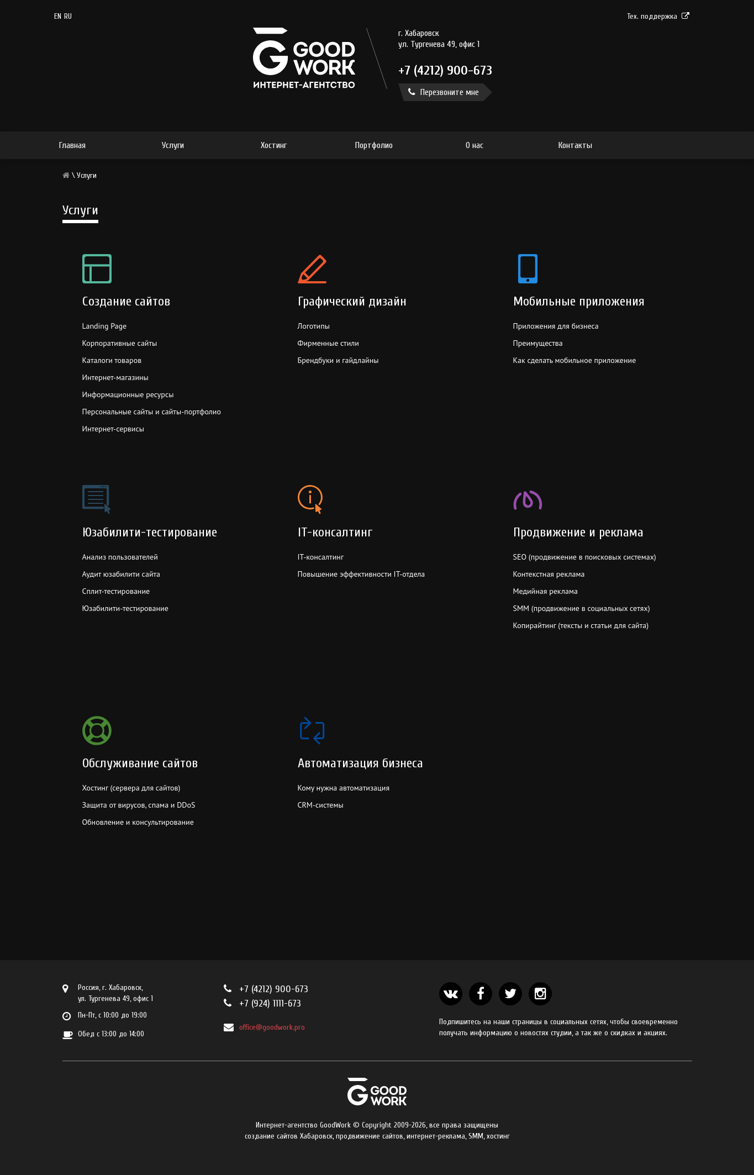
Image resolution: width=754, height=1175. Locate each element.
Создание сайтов (126, 301)
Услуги (173, 145)
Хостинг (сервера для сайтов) (131, 788)
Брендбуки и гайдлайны (338, 360)
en (57, 16)
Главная (72, 145)
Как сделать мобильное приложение (574, 360)
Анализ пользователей (120, 557)
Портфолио (374, 145)
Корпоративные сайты (119, 343)
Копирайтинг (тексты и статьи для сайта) (581, 625)
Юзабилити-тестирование (149, 532)
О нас (474, 145)
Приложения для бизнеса (556, 326)
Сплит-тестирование (116, 591)
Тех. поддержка (658, 16)
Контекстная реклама (549, 574)
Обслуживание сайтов (140, 763)
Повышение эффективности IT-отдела (361, 574)
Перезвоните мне (443, 92)
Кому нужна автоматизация (344, 788)
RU (68, 16)
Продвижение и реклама (578, 532)
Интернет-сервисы (113, 429)
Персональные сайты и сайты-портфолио (152, 412)
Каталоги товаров (112, 360)
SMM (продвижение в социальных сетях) (581, 608)
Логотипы (314, 326)
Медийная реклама (545, 591)
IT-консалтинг (335, 532)
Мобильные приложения (579, 301)
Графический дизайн (352, 301)
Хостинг (274, 145)
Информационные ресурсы (128, 394)
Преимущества (538, 343)
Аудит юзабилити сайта (121, 574)
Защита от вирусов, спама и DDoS (139, 805)
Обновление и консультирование (138, 822)
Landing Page (104, 326)
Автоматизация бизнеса (360, 763)
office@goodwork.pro (272, 1027)
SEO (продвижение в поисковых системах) (584, 557)
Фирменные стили (328, 343)
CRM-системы (321, 805)
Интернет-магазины (115, 377)
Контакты (575, 145)
